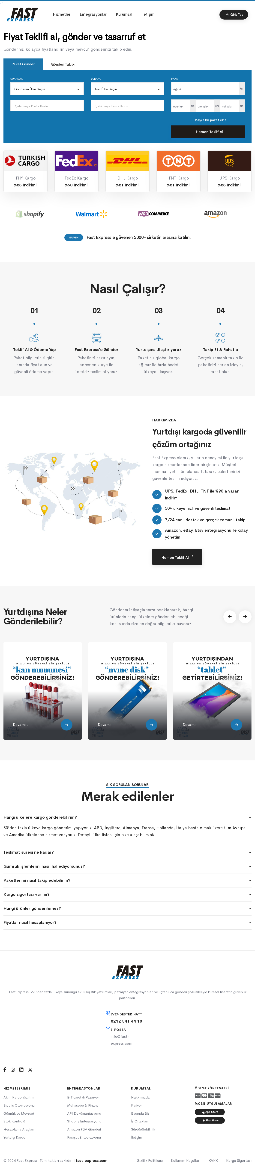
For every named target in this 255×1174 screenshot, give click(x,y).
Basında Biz (140, 1113)
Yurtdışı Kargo (14, 1137)
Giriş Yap (234, 14)
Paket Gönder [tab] (23, 64)
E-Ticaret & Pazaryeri (83, 1097)
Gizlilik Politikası (150, 1160)
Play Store (210, 1120)
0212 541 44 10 (126, 1021)
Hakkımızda (140, 1097)
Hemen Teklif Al (209, 131)
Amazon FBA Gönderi (84, 1129)
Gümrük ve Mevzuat (18, 1113)
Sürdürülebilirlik (143, 1129)
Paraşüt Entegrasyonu (84, 1137)
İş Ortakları (139, 1121)
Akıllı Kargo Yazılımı (18, 1097)
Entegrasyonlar (93, 14)
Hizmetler (61, 14)
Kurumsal (124, 14)
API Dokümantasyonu (84, 1113)
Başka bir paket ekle (208, 120)
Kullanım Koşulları (185, 1160)
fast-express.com (91, 1160)
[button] (229, 616)
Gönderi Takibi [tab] (63, 64)
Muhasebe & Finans (82, 1105)
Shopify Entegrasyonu (84, 1121)
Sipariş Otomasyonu (19, 1105)
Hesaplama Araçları (18, 1129)
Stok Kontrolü (14, 1121)
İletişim (147, 14)
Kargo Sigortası (239, 1160)
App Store (210, 1112)
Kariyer (136, 1105)
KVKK (213, 1160)
